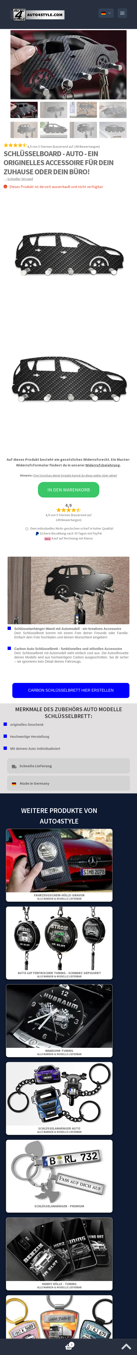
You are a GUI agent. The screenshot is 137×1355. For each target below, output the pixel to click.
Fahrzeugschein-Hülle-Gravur (59, 896)
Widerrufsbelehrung (102, 465)
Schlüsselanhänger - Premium (59, 1206)
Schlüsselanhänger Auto (59, 1130)
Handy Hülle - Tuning (59, 1285)
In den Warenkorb (68, 490)
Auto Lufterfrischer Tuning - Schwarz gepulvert (59, 974)
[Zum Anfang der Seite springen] (126, 1345)
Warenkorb (37, 1343)
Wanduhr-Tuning (59, 1052)
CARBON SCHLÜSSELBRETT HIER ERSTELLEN (71, 690)
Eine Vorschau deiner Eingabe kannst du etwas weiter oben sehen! (75, 475)
